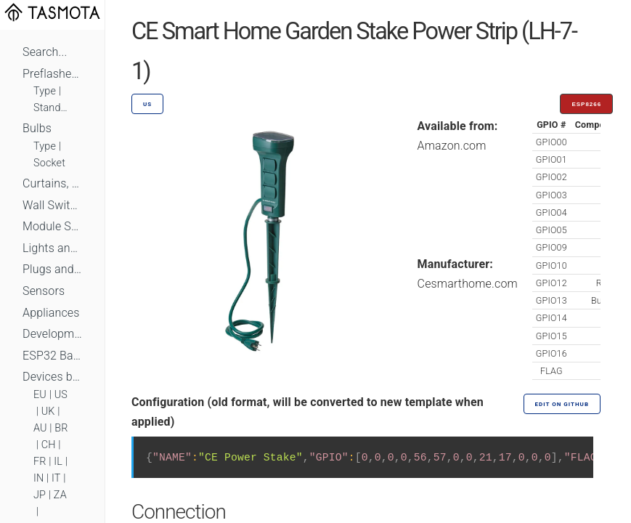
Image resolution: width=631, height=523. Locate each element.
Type (44, 91)
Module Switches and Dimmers (52, 226)
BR (61, 428)
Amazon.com (452, 146)
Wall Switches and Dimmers (52, 205)
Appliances (51, 313)
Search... (45, 52)
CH (48, 445)
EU (39, 395)
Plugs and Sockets (52, 269)
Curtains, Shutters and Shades (52, 183)
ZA (60, 495)
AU (40, 428)
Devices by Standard (52, 377)
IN (38, 478)
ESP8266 (586, 104)
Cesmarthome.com (468, 284)
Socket (49, 163)
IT (56, 478)
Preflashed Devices (52, 74)
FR (39, 461)
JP (39, 495)
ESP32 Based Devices (52, 355)
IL (58, 461)
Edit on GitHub (562, 404)
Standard (52, 108)
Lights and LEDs (52, 248)
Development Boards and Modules (52, 334)
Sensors (44, 291)
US (61, 395)
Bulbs (37, 128)
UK (48, 411)
